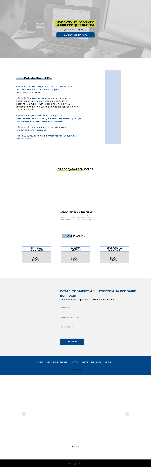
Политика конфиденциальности (52, 362)
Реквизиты (96, 362)
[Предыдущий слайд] (24, 414)
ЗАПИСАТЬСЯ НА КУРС (75, 35)
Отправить (72, 342)
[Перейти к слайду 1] (72, 446)
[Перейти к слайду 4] (78, 446)
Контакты (109, 362)
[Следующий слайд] (127, 414)
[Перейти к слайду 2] (74, 446)
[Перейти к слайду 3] (76, 446)
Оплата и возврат (79, 362)
